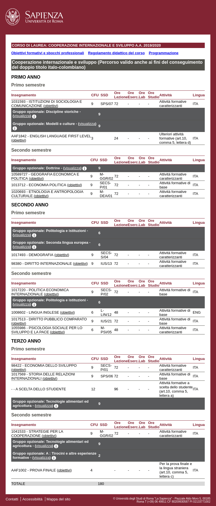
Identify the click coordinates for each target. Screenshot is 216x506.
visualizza (22, 116)
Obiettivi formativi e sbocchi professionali (47, 53)
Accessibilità (32, 499)
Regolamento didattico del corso (116, 53)
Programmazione (163, 53)
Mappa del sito (59, 499)
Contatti (12, 499)
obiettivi (50, 106)
